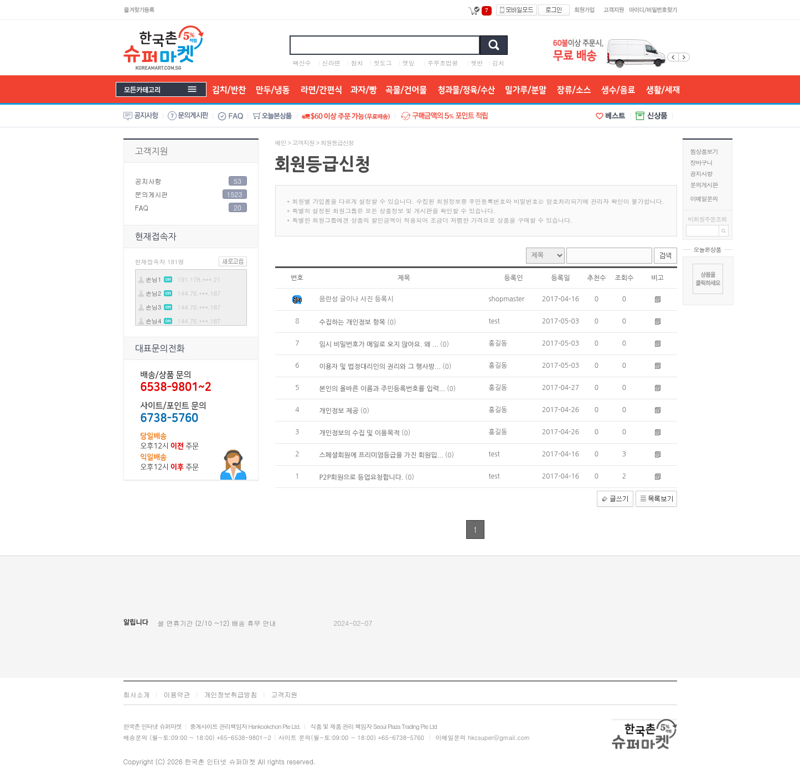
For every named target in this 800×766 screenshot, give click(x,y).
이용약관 (177, 694)
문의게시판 (704, 185)
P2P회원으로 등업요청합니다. (362, 477)
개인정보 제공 (339, 411)
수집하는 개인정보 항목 (353, 322)
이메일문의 (704, 198)
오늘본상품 (707, 249)
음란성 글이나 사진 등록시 (356, 299)
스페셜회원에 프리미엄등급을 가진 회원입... (382, 455)
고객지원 (151, 151)
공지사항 (701, 173)
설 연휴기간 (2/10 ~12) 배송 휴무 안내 (217, 623)
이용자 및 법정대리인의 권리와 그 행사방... (381, 366)
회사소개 (136, 694)
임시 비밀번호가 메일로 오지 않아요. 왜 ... (380, 344)
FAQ (141, 207)
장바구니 (701, 162)
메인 (280, 142)
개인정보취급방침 (230, 694)
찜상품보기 (704, 151)
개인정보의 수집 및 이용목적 (360, 433)
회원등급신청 (337, 142)
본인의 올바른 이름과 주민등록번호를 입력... (383, 388)
